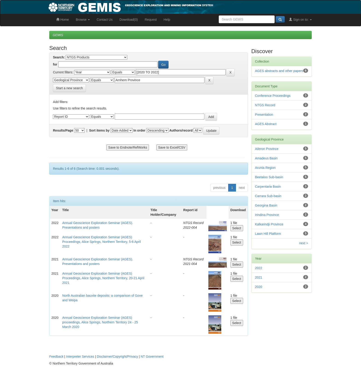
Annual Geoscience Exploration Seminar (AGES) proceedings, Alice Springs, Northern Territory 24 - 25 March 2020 (100, 322)
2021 (258, 277)
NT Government (152, 356)
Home (62, 19)
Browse (83, 19)
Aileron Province (267, 149)
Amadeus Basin (266, 158)
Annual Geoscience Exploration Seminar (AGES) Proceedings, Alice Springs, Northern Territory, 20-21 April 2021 (103, 278)
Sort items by (99, 130)
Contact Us (105, 19)
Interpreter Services (80, 356)
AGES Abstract (266, 124)
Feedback (56, 356)
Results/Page (63, 130)
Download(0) (128, 19)
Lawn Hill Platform (268, 234)
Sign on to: (300, 19)
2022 (258, 268)
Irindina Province (267, 215)
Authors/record (180, 130)
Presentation (264, 114)
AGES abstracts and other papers (279, 71)
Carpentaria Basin (268, 186)
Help (167, 19)
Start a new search (69, 88)
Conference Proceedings (273, 96)
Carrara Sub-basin (268, 196)
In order (140, 130)
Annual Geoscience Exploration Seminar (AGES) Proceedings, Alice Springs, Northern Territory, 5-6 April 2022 (101, 241)
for (55, 64)
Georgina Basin (266, 205)
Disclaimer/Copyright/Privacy (117, 356)
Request (151, 19)
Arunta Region (265, 168)
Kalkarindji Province (269, 224)
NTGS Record (265, 105)
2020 (258, 287)
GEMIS (58, 35)
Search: (59, 57)
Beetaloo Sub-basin (269, 177)
